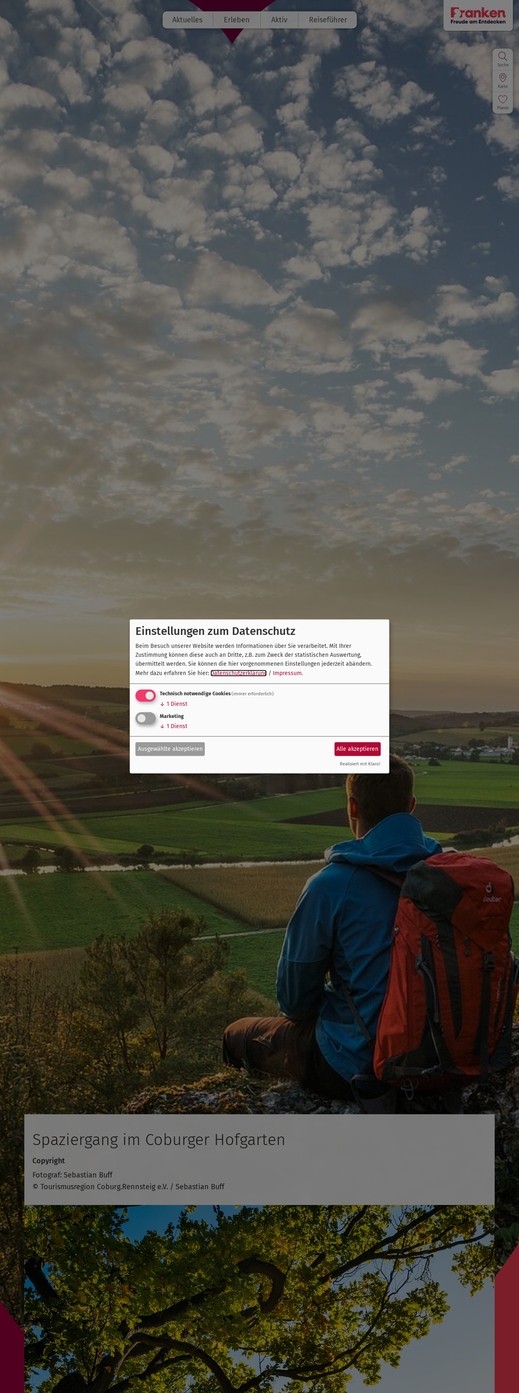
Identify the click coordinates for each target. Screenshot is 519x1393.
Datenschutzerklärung (238, 673)
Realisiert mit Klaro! (360, 764)
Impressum (287, 673)
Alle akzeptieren (357, 748)
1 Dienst (173, 704)
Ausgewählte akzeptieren (170, 748)
